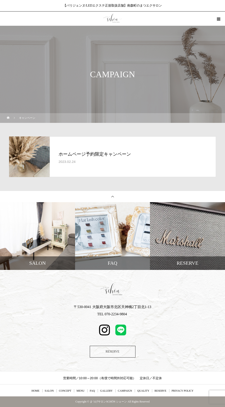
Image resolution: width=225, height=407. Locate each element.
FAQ (92, 390)
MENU (80, 390)
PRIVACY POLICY (183, 390)
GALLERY (106, 390)
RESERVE (112, 351)
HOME (35, 390)
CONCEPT (65, 390)
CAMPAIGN (125, 390)
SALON (49, 390)
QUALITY (143, 390)
